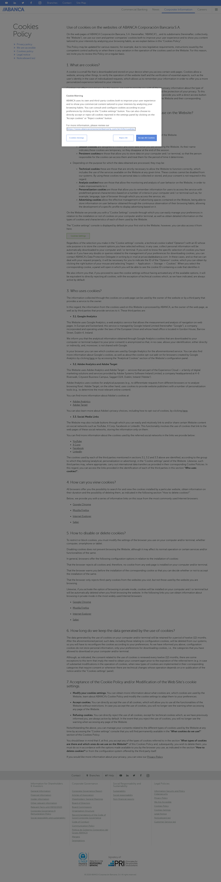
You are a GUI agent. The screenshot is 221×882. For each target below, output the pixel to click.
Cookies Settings (76, 138)
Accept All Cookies (146, 138)
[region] (111, 117)
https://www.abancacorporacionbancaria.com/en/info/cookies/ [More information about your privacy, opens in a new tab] (101, 129)
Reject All (123, 138)
